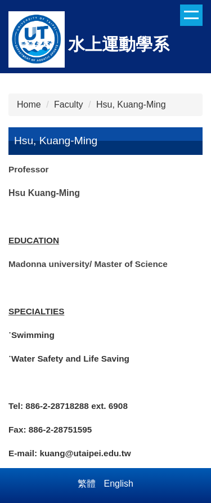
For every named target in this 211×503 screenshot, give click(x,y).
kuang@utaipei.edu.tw (85, 453)
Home (29, 104)
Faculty (68, 104)
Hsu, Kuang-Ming (131, 104)
